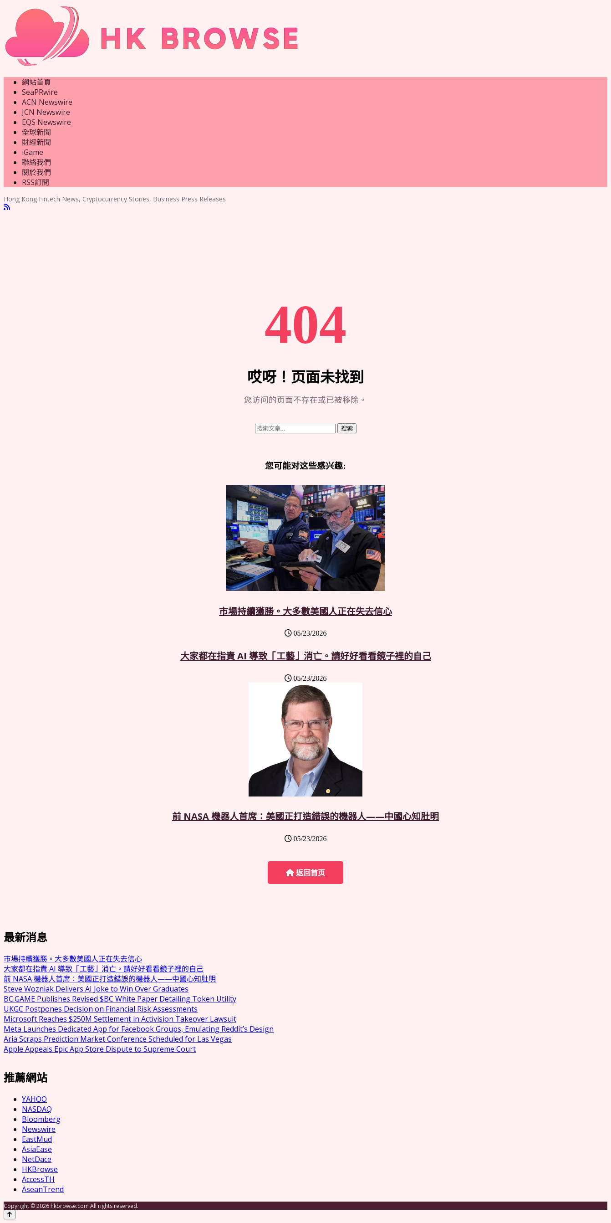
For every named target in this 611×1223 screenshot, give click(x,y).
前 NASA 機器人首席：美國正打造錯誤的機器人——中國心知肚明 (305, 816)
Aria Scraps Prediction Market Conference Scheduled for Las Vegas (118, 1039)
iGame (32, 152)
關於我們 (36, 172)
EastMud (37, 1139)
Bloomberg (41, 1119)
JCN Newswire (46, 112)
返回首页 (305, 873)
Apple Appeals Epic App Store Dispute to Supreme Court (100, 1049)
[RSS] (7, 207)
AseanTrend (43, 1189)
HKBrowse (40, 1169)
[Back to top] (9, 1214)
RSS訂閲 (35, 182)
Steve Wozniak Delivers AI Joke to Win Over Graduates (96, 989)
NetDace (36, 1159)
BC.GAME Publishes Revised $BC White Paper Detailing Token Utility (120, 999)
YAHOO (34, 1099)
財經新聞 (36, 142)
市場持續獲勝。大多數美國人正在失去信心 (305, 611)
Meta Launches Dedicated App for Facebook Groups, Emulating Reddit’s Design (139, 1029)
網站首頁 (36, 82)
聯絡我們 (36, 162)
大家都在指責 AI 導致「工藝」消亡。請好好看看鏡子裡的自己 (305, 656)
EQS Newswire (46, 122)
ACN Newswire (47, 102)
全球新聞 (36, 132)
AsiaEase (37, 1149)
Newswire (39, 1129)
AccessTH (38, 1179)
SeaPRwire (40, 92)
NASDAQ (37, 1109)
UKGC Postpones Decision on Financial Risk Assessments (101, 1009)
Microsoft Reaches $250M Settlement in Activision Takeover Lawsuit (120, 1019)
